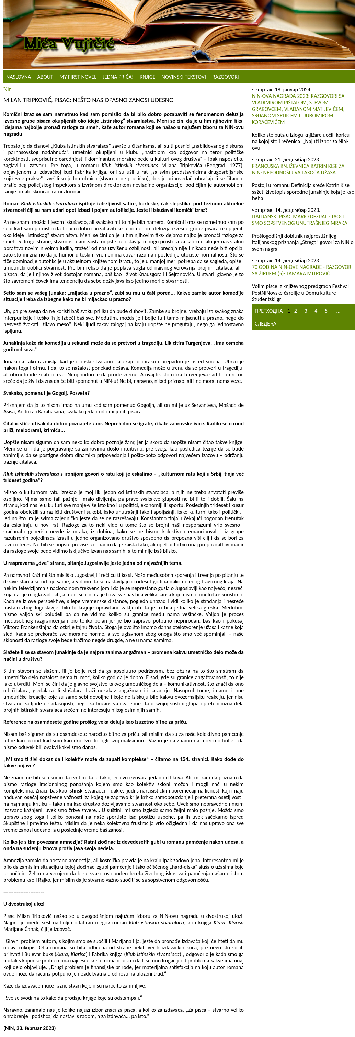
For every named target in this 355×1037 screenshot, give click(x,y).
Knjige (148, 76)
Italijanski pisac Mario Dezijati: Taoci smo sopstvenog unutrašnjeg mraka (299, 219)
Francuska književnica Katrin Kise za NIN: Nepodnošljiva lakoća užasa (298, 169)
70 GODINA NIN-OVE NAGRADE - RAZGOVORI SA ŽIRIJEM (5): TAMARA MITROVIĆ (302, 270)
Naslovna (18, 76)
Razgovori (225, 76)
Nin (7, 89)
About (45, 76)
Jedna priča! (118, 76)
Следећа (265, 323)
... (338, 311)
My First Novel (77, 76)
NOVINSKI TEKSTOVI (184, 76)
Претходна (269, 311)
